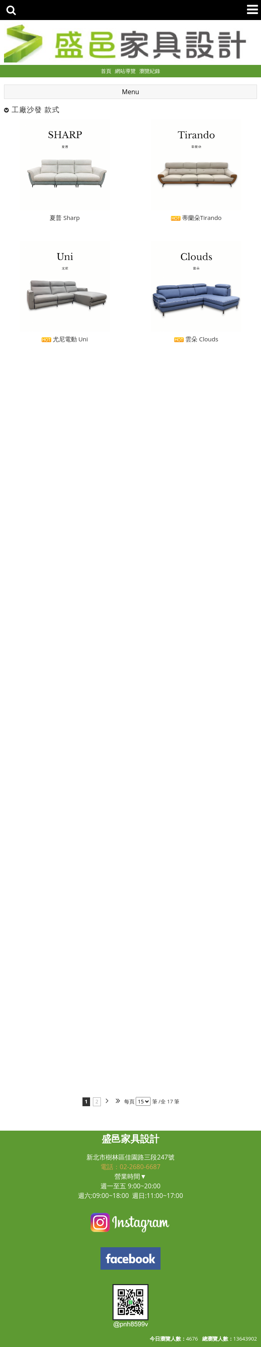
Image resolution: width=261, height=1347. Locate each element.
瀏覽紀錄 (149, 71)
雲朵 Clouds (196, 339)
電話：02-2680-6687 (130, 1166)
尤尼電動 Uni (65, 339)
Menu (130, 91)
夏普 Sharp (65, 217)
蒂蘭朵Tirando (196, 217)
